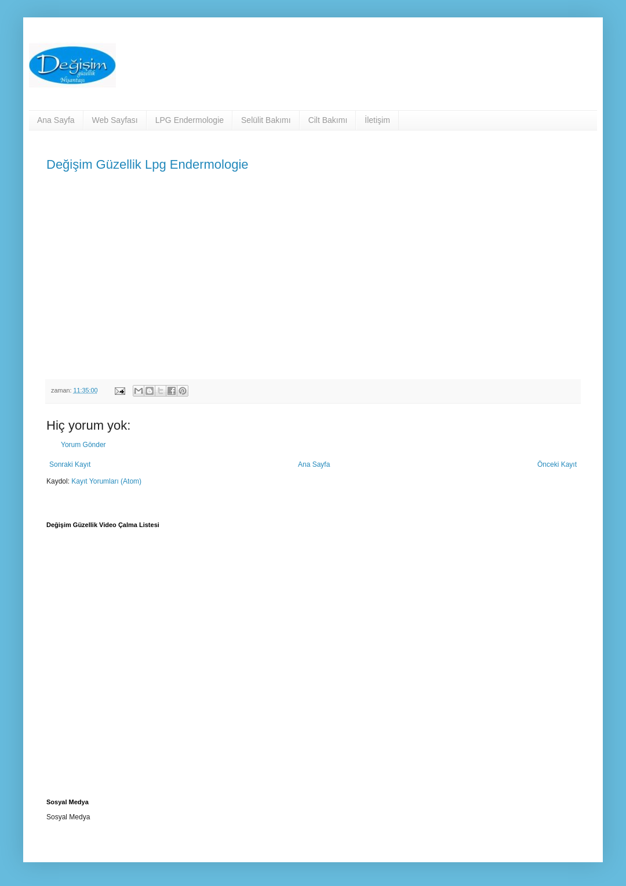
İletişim (377, 120)
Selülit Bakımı (266, 120)
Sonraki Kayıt (69, 464)
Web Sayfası (115, 120)
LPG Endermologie (189, 120)
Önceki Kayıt (557, 464)
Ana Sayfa (56, 120)
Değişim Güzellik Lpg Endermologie (147, 164)
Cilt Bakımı (328, 120)
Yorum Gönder (83, 445)
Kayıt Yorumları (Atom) (106, 481)
